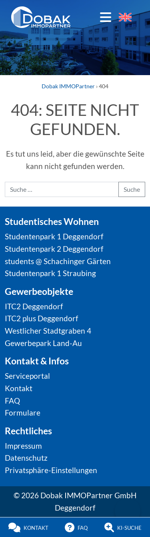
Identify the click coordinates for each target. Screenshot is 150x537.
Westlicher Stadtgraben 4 (48, 330)
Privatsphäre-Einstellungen (51, 470)
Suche (132, 189)
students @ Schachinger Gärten (58, 261)
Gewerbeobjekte (39, 291)
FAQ (12, 400)
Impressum (23, 445)
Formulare (22, 412)
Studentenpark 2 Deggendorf (54, 248)
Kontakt (18, 388)
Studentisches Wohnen (52, 221)
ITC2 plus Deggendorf (41, 318)
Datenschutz (26, 457)
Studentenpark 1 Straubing (50, 273)
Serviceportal (27, 375)
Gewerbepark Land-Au (43, 343)
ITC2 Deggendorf (34, 306)
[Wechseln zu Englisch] (125, 17)
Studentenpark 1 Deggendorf (54, 236)
